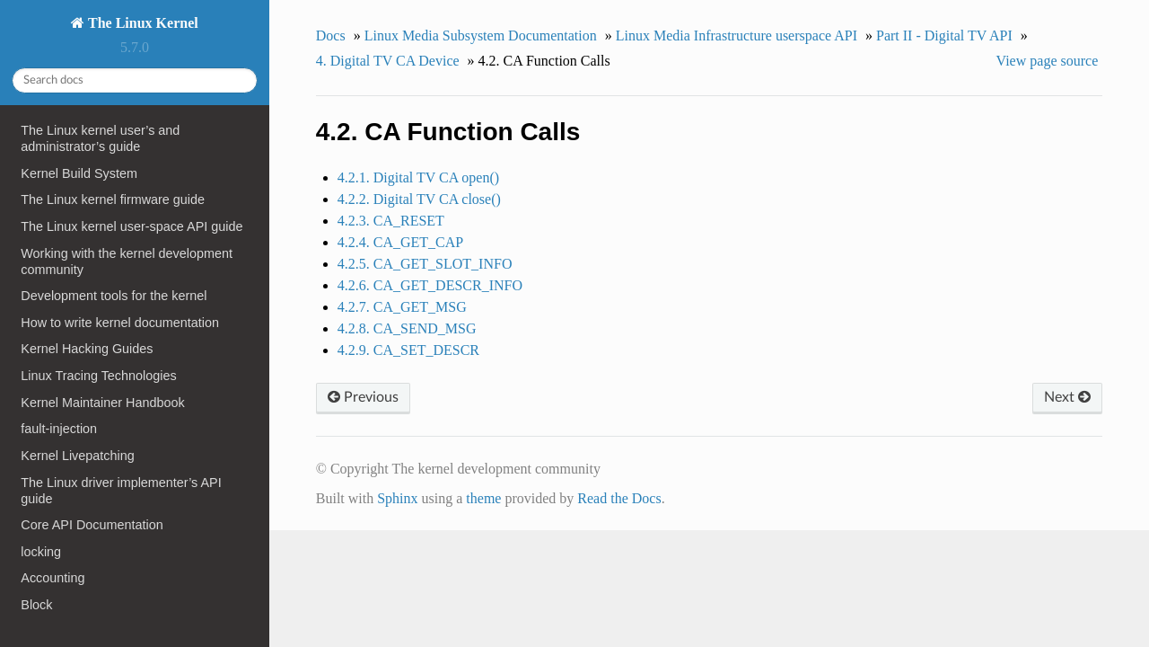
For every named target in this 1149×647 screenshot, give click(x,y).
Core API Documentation (91, 525)
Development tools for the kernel (113, 295)
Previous (363, 397)
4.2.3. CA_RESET (391, 220)
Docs (331, 35)
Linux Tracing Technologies (98, 375)
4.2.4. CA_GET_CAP (400, 242)
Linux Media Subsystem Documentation (480, 35)
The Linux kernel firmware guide (113, 199)
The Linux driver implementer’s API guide (121, 490)
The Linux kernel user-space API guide (131, 226)
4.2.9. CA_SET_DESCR (408, 350)
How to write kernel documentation (120, 322)
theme (483, 498)
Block (36, 605)
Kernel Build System (79, 173)
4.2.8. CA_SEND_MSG (407, 328)
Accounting (52, 578)
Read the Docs (619, 498)
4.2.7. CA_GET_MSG (402, 307)
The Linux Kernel (140, 23)
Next (1067, 397)
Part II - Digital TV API (944, 35)
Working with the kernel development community (126, 261)
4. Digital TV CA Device (388, 60)
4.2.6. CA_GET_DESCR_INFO (430, 285)
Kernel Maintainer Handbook (102, 402)
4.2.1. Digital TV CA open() (418, 177)
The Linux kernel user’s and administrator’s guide (100, 138)
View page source (1047, 60)
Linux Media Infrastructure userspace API (736, 35)
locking (41, 552)
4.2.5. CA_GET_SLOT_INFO (425, 263)
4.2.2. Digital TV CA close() (419, 199)
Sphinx (397, 498)
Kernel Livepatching (77, 455)
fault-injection (59, 428)
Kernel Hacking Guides (87, 348)
